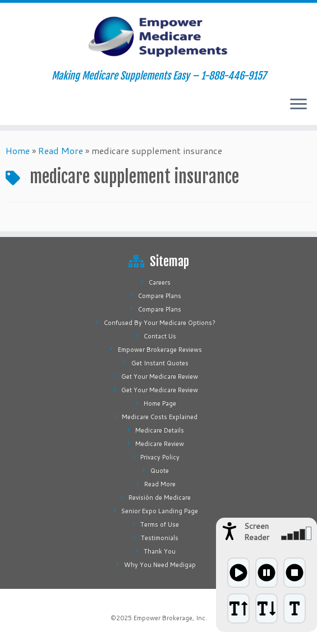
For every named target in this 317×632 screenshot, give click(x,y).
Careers (160, 282)
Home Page (160, 403)
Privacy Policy (160, 457)
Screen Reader (256, 532)
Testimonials (159, 537)
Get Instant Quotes (160, 363)
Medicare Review (159, 443)
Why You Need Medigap (160, 564)
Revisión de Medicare (159, 497)
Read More (60, 150)
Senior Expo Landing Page (159, 510)
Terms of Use (159, 524)
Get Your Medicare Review (159, 376)
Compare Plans (159, 295)
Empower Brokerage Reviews (160, 349)
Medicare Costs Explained (159, 416)
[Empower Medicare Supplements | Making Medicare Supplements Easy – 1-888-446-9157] (158, 36)
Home (18, 150)
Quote (159, 470)
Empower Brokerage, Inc (169, 618)
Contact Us (160, 336)
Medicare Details (159, 430)
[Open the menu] (298, 104)
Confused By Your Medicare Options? (159, 322)
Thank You (160, 551)
